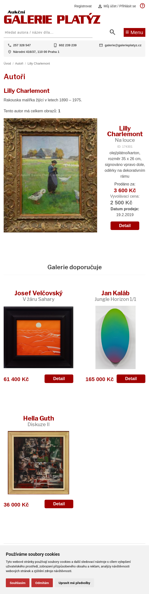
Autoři (19, 63)
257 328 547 (22, 45)
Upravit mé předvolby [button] (74, 583)
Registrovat (83, 6)
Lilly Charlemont (39, 63)
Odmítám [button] (42, 583)
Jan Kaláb (115, 295)
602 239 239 (67, 45)
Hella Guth (38, 420)
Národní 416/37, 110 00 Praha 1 (36, 52)
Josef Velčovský (39, 295)
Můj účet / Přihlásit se (117, 6)
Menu (134, 32)
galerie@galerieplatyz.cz (123, 45)
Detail (125, 225)
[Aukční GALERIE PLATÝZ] (52, 22)
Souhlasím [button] (18, 583)
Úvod (7, 63)
